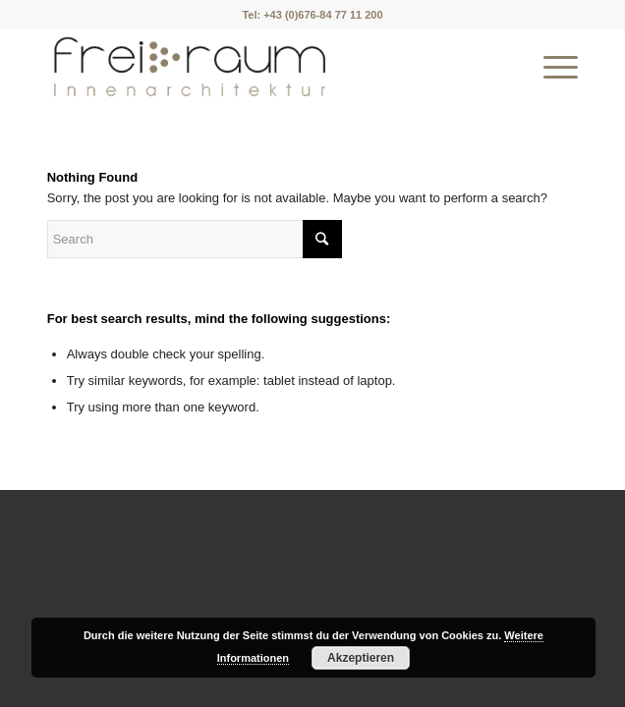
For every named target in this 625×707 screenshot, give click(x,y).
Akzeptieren (360, 658)
